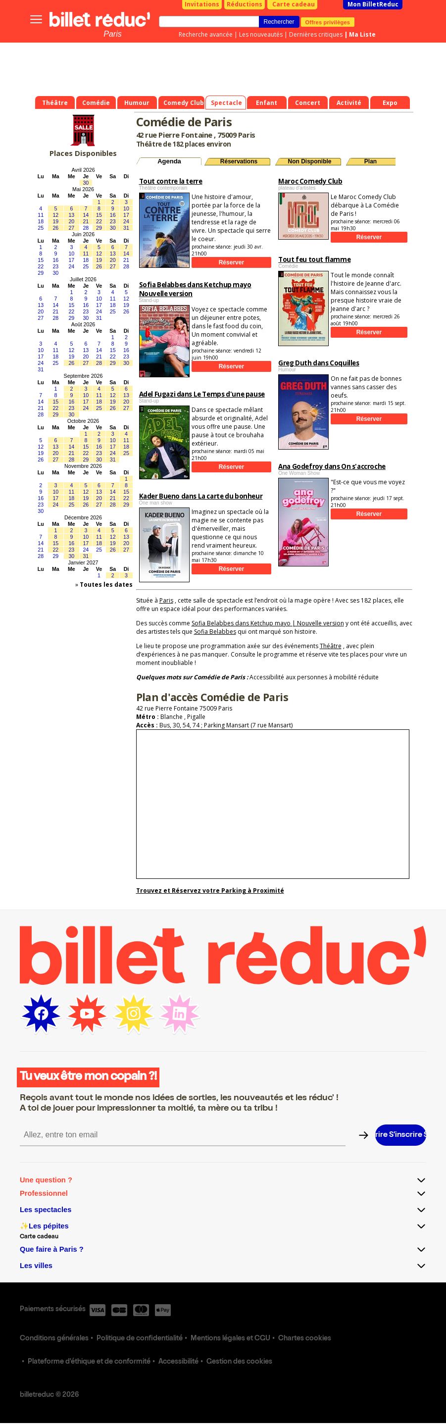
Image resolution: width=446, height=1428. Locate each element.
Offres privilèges (327, 22)
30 (86, 183)
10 (126, 208)
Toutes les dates (106, 584)
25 (41, 228)
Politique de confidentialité (140, 1338)
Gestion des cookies (239, 1362)
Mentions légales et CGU (230, 1338)
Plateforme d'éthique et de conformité (89, 1362)
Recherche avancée (206, 34)
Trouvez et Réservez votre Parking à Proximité (210, 890)
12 (55, 215)
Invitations (202, 4)
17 (126, 215)
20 (71, 221)
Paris (112, 34)
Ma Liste (362, 34)
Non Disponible (310, 161)
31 (126, 228)
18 (41, 221)
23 (113, 221)
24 (126, 221)
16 (113, 215)
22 (99, 221)
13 (71, 215)
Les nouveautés (261, 34)
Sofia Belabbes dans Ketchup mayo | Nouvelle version (268, 623)
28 (86, 228)
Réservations (238, 161)
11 (41, 215)
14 (86, 215)
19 (55, 221)
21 (86, 221)
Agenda (169, 161)
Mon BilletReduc (372, 4)
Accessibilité (178, 1362)
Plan (370, 161)
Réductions (244, 4)
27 (71, 228)
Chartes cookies (304, 1338)
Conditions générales (54, 1338)
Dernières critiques (316, 34)
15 (99, 215)
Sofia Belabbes (215, 631)
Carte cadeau (293, 4)
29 (99, 228)
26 (55, 228)
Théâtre (331, 646)
